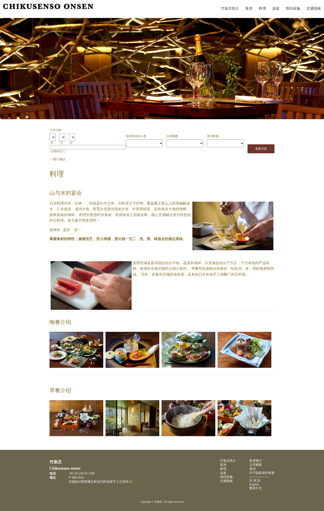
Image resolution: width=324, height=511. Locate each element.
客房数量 (213, 136)
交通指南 (313, 8)
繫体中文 (255, 488)
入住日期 (55, 130)
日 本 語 (254, 480)
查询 (252, 469)
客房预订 (255, 460)
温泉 (275, 8)
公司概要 (255, 464)
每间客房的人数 (136, 136)
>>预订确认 (58, 159)
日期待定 (56, 151)
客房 (248, 8)
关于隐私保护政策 (261, 473)
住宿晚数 (172, 136)
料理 (262, 8)
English (254, 484)
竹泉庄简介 (230, 8)
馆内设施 (293, 8)
